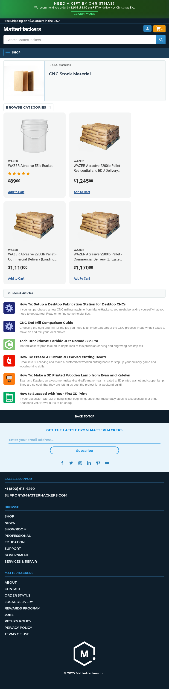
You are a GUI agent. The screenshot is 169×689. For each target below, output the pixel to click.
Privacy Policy (18, 628)
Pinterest (98, 463)
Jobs (9, 615)
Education (15, 542)
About (11, 582)
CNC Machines (61, 65)
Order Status (17, 595)
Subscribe (84, 451)
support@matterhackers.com (36, 495)
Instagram (80, 463)
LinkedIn (89, 463)
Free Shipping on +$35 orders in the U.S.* (31, 21)
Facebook (62, 463)
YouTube (107, 463)
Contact (12, 589)
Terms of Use (17, 634)
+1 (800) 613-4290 (20, 488)
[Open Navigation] (12, 52)
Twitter (71, 463)
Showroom (15, 529)
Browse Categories (28, 107)
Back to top (84, 416)
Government (17, 555)
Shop (9, 516)
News (10, 523)
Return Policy (18, 621)
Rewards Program (22, 608)
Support (13, 549)
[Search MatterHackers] (161, 39)
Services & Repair (21, 561)
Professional (18, 536)
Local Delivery (19, 602)
